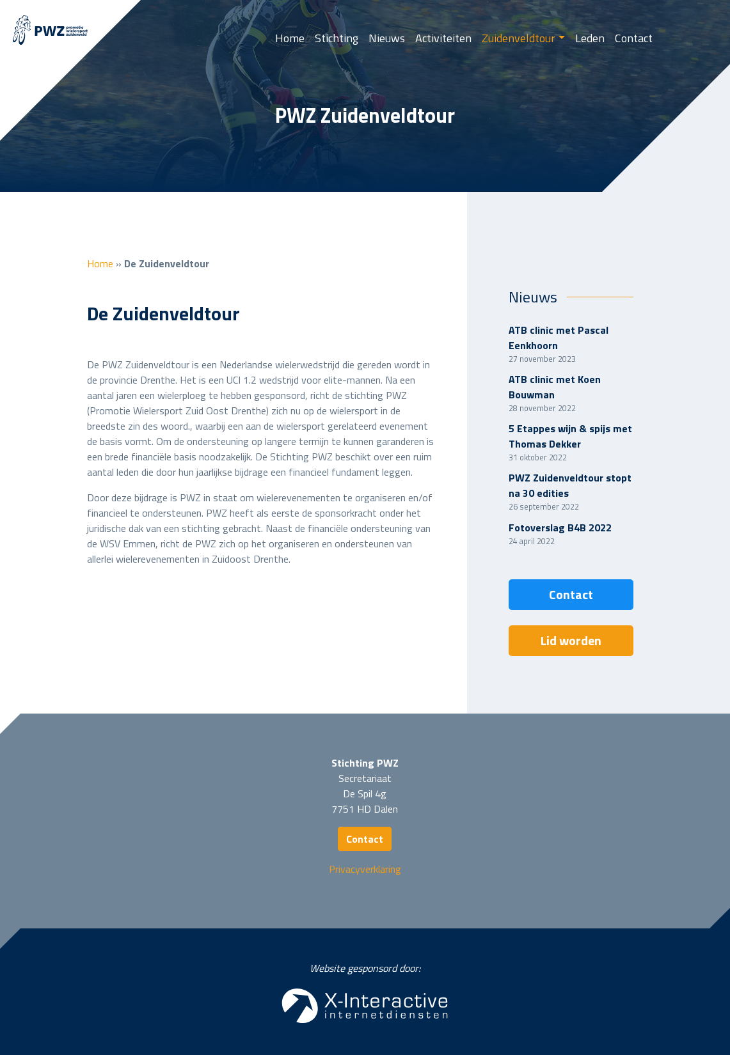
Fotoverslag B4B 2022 (560, 527)
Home (290, 38)
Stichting (336, 38)
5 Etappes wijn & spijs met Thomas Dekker (570, 436)
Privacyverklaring (365, 869)
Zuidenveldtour (518, 38)
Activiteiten (443, 38)
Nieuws (387, 38)
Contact (634, 38)
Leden (590, 38)
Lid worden (571, 640)
